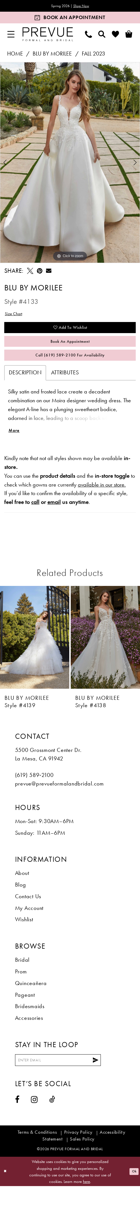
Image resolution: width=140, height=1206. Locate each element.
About (22, 889)
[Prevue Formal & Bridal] (48, 35)
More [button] (16, 446)
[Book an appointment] (70, 19)
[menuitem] (11, 35)
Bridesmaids (30, 1023)
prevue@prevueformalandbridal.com (59, 800)
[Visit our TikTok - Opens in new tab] (52, 1119)
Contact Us (28, 913)
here (86, 1201)
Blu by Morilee (52, 55)
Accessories (29, 1034)
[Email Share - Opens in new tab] (48, 272)
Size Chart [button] (16, 315)
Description (25, 386)
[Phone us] (88, 35)
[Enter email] (70, 1078)
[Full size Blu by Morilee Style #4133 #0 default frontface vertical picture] (70, 164)
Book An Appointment (70, 349)
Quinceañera (31, 1000)
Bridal (22, 976)
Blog (20, 901)
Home (15, 55)
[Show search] (102, 35)
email (54, 518)
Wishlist (24, 936)
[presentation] (34, 654)
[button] (11, 35)
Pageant (25, 1011)
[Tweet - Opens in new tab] (30, 272)
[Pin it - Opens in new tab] (39, 272)
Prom (21, 988)
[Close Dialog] (6, 1191)
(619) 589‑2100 (34, 791)
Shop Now (84, 6)
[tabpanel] (70, 164)
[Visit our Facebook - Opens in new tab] (17, 1120)
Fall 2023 (93, 55)
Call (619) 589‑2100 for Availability (70, 367)
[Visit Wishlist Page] (115, 35)
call (35, 518)
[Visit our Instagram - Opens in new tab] (34, 1120)
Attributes (65, 386)
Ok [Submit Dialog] (133, 1191)
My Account (29, 924)
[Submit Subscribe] (118, 1078)
